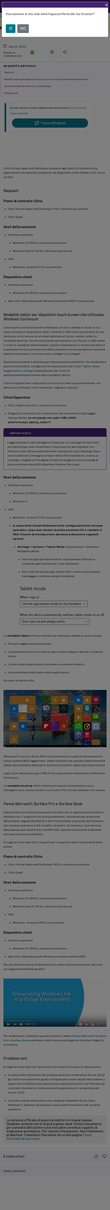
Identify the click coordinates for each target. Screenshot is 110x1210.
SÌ (10, 28)
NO (23, 28)
